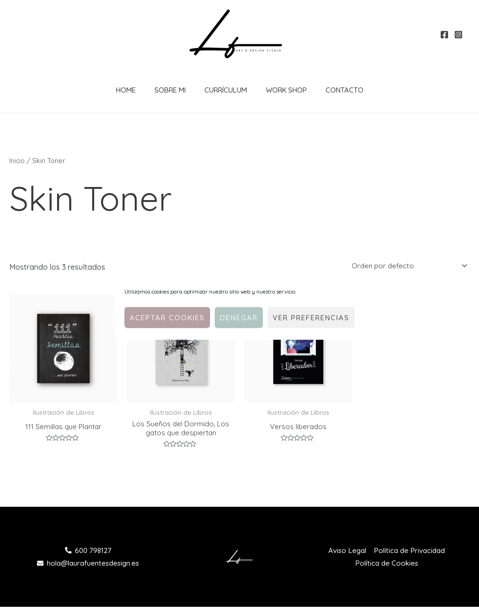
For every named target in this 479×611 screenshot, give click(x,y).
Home (128, 90)
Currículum (218, 90)
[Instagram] (458, 34)
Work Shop (274, 90)
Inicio (17, 160)
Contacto (328, 90)
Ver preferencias (311, 317)
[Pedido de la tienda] (405, 266)
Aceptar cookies (167, 317)
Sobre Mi (167, 90)
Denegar (239, 317)
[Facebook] (444, 34)
